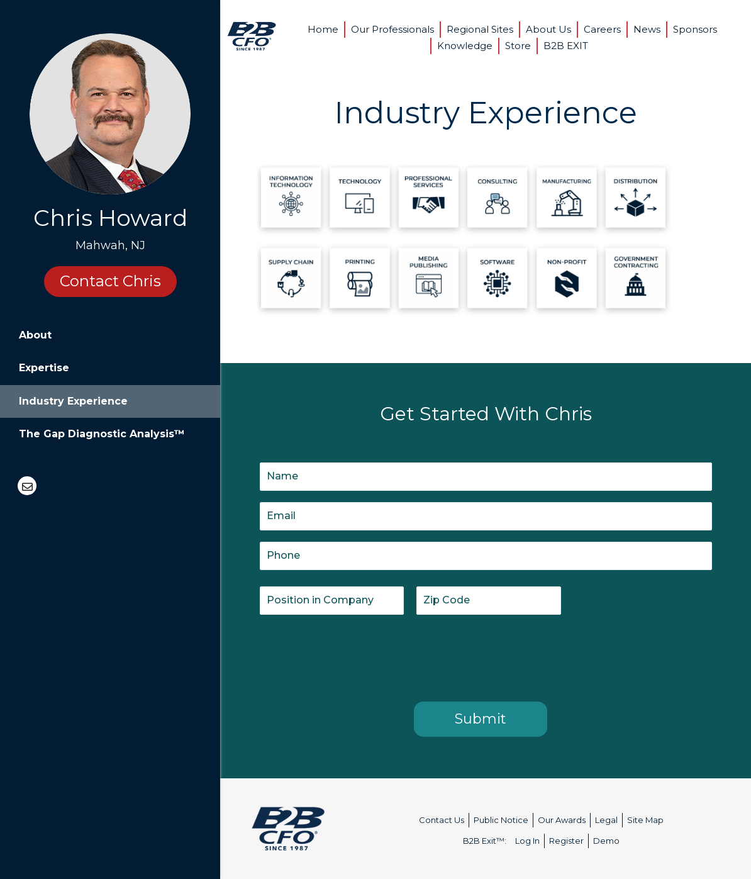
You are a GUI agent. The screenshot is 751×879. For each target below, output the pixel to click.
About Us (548, 29)
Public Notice (501, 820)
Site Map (645, 820)
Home (323, 29)
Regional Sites (480, 29)
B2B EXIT (565, 46)
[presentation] (355, 655)
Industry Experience (73, 401)
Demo (606, 841)
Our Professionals (392, 29)
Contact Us (441, 820)
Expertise (44, 368)
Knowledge (464, 46)
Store (518, 46)
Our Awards (562, 820)
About (35, 335)
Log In (527, 841)
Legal (606, 820)
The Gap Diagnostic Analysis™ (102, 434)
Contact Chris (110, 281)
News (646, 29)
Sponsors (695, 29)
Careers (602, 29)
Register (566, 841)
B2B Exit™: (484, 841)
